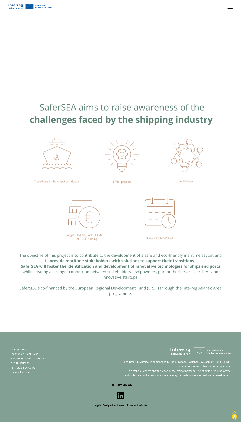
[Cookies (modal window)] (234, 416)
